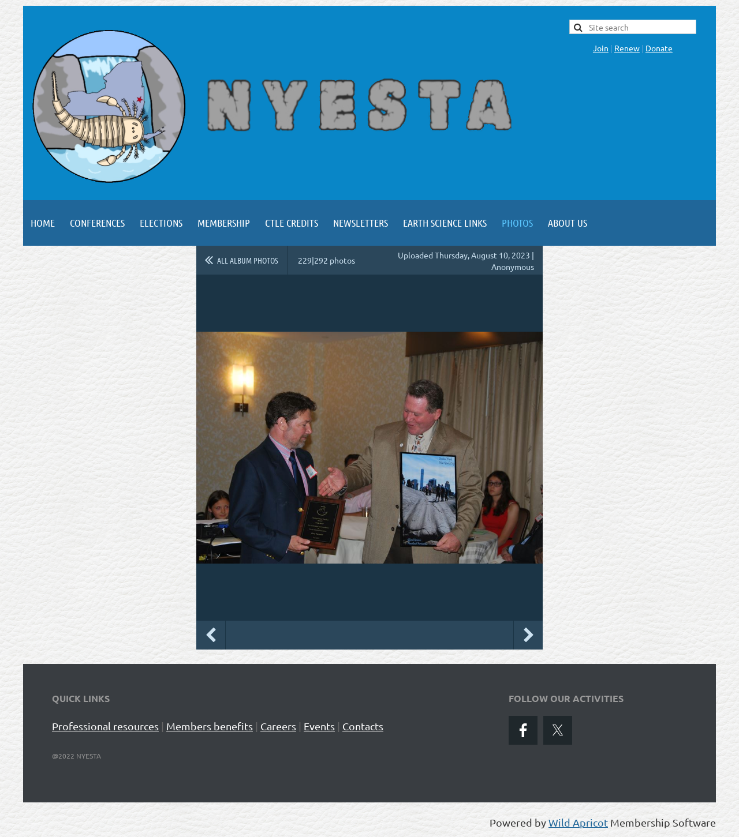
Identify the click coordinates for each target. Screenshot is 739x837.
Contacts (362, 726)
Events (319, 726)
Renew (627, 48)
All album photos (247, 260)
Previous (210, 635)
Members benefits (209, 726)
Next (528, 635)
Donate (659, 48)
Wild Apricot (578, 822)
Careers (278, 726)
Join (601, 48)
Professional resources (105, 726)
